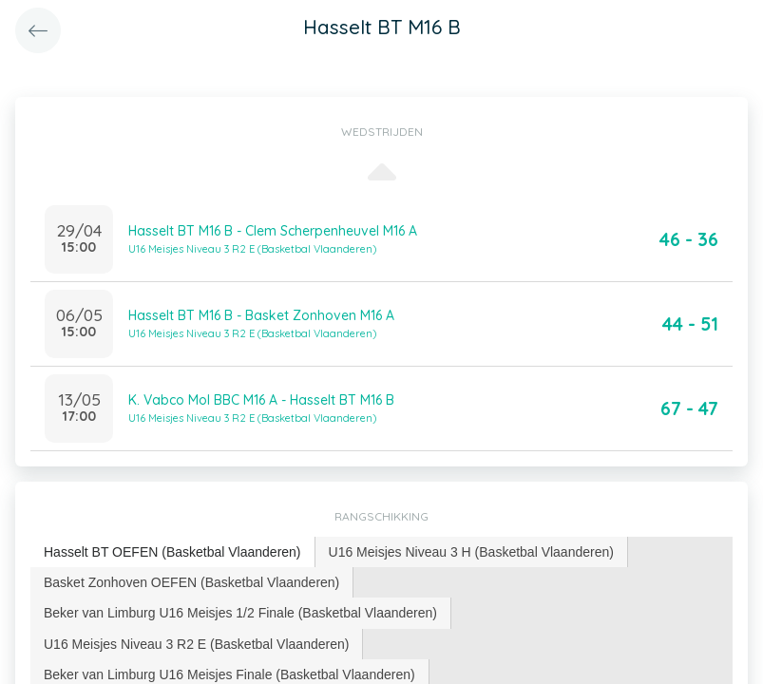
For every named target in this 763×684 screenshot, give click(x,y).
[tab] (172, 552)
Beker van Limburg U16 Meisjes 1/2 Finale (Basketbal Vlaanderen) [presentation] (240, 612)
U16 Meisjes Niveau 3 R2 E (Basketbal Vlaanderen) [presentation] (196, 644)
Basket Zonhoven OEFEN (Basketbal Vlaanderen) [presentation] (191, 582)
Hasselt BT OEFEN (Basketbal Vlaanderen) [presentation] (172, 552)
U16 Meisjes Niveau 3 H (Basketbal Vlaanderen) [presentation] (471, 552)
